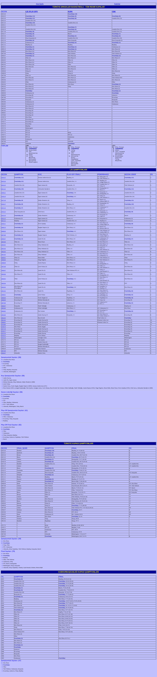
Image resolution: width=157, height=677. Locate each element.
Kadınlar (117, 4)
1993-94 (3, 287)
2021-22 (3, 193)
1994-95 (3, 283)
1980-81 (3, 326)
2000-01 (3, 262)
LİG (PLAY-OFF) (32, 11)
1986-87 (3, 310)
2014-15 (3, 216)
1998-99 (3, 267)
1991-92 (3, 295)
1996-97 (3, 274)
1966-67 (3, 357)
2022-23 (3, 189)
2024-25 (3, 181)
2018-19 (3, 200)
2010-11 (3, 228)
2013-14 (3, 219)
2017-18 (3, 204)
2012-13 (3, 222)
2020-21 (3, 197)
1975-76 (3, 337)
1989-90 (3, 302)
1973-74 (3, 342)
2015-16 (3, 212)
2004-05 (3, 249)
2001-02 (3, 259)
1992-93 (3, 291)
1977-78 (3, 333)
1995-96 (3, 278)
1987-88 (3, 307)
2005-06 (3, 246)
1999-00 (3, 264)
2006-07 (3, 243)
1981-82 (3, 324)
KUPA (70, 11)
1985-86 (3, 312)
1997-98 (3, 271)
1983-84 (3, 319)
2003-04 (3, 253)
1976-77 (3, 335)
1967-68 (3, 355)
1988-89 (3, 304)
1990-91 (3, 299)
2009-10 (3, 231)
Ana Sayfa (39, 4)
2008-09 (3, 235)
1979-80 (3, 328)
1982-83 (3, 322)
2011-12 (3, 225)
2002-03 (3, 256)
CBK (114, 11)
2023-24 (3, 185)
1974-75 (3, 339)
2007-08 (3, 239)
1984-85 (3, 315)
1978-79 (3, 331)
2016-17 (3, 208)
